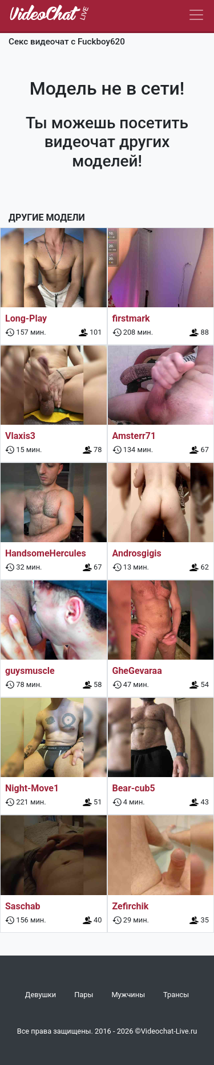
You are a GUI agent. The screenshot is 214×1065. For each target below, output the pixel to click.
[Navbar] (196, 14)
